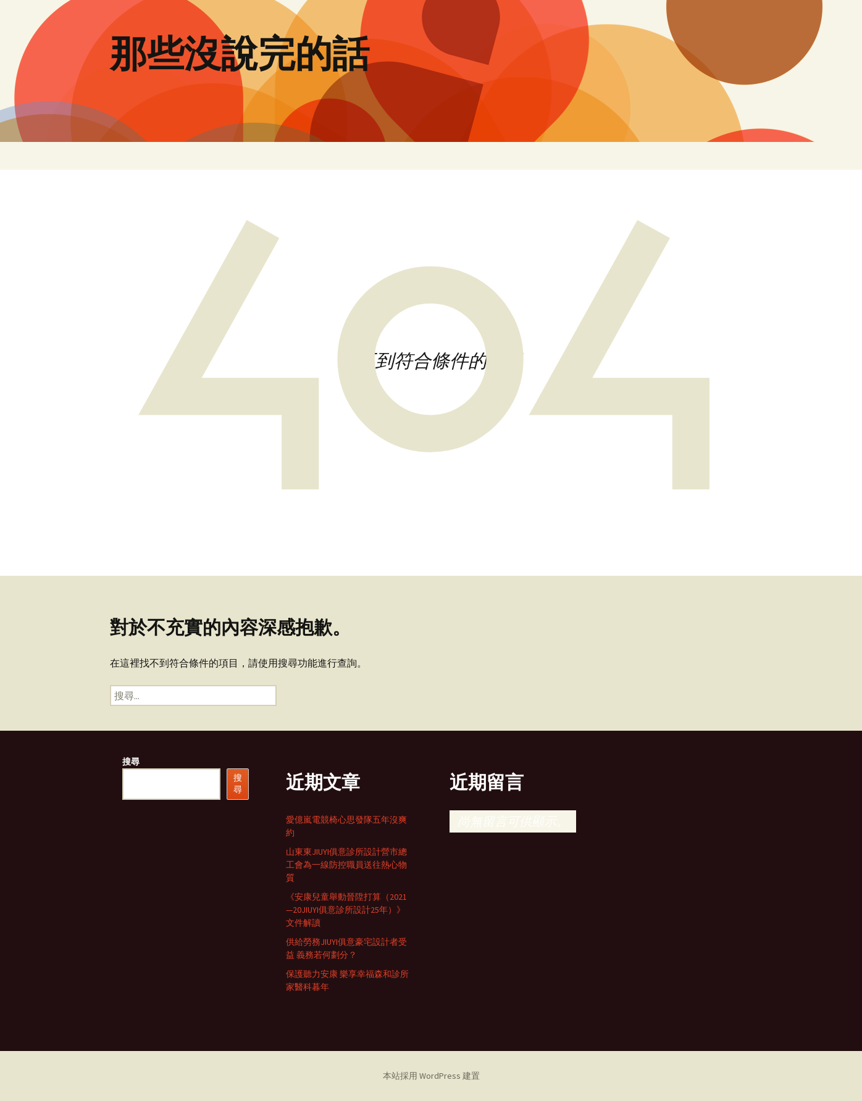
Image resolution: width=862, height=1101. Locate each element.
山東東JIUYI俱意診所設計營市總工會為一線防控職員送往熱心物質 (346, 864)
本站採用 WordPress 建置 (431, 1075)
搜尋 (131, 761)
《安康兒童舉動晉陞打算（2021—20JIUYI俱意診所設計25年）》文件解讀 (346, 909)
